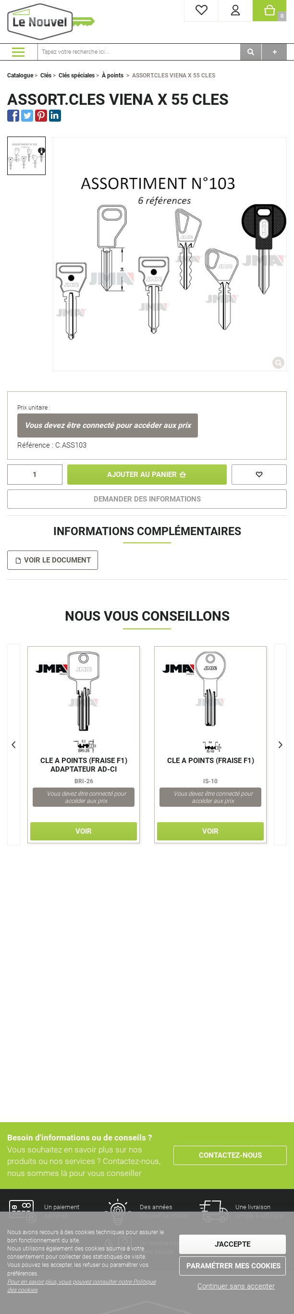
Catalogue (20, 75)
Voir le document (57, 560)
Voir (83, 831)
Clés (45, 75)
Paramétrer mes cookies (233, 1266)
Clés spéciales (77, 75)
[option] (26, 156)
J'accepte (232, 1244)
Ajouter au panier (142, 474)
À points (112, 75)
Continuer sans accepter (236, 1286)
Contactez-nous (230, 1155)
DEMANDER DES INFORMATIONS (147, 499)
